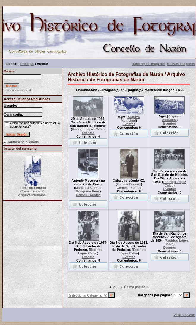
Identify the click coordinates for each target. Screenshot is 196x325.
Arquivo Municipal (130, 118)
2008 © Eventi (184, 315)
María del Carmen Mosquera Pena (88, 189)
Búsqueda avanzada (18, 90)
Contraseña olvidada (23, 142)
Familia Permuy (129, 184)
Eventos (88, 133)
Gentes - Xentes (88, 195)
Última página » (136, 287)
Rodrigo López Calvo (88, 129)
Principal (27, 64)
